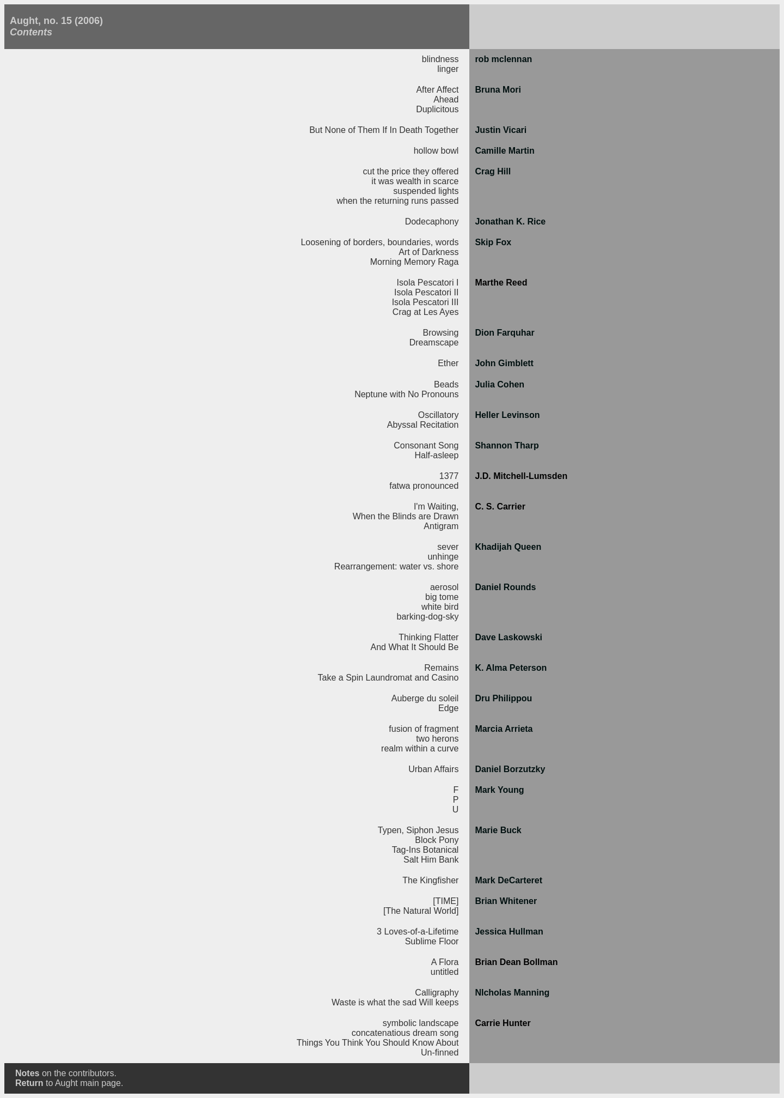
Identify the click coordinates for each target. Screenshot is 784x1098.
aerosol (444, 587)
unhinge (442, 556)
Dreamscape (434, 342)
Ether (448, 363)
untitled (445, 971)
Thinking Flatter (428, 637)
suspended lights (425, 191)
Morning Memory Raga (414, 261)
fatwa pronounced (423, 485)
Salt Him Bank (430, 859)
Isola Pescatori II (426, 292)
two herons (437, 738)
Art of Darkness (428, 252)
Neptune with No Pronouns (406, 394)
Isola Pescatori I (428, 282)
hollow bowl (436, 150)
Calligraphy (436, 992)
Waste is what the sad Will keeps (395, 1002)
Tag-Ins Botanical (425, 849)
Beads (446, 384)
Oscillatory (438, 415)
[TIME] (445, 901)
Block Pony (436, 840)
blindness (440, 59)
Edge (448, 708)
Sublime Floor (432, 941)
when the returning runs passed (397, 200)
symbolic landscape (421, 1023)
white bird (439, 606)
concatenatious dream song (405, 1033)
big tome (441, 597)
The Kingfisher (430, 880)
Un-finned (439, 1052)
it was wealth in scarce (414, 181)
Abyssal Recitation (423, 424)
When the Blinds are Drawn (406, 516)
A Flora (445, 962)
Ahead (445, 99)
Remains (441, 667)
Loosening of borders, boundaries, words (379, 242)
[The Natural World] (420, 910)
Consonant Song (426, 445)
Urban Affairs (433, 769)
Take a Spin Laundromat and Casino (388, 677)
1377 (449, 476)
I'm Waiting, (436, 506)
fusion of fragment (423, 728)
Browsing (441, 332)
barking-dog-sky (428, 616)
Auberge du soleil (425, 698)
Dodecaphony (432, 221)
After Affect (437, 89)
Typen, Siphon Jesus (418, 830)
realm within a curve (419, 748)
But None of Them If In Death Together (383, 130)
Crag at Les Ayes (426, 312)
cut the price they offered (411, 171)
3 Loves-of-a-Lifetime (417, 931)
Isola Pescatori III (425, 302)
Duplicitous (437, 109)
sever (447, 546)
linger (447, 69)
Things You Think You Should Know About (378, 1042)
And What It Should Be (415, 647)
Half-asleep (436, 455)
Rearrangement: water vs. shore (396, 566)
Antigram (441, 526)
